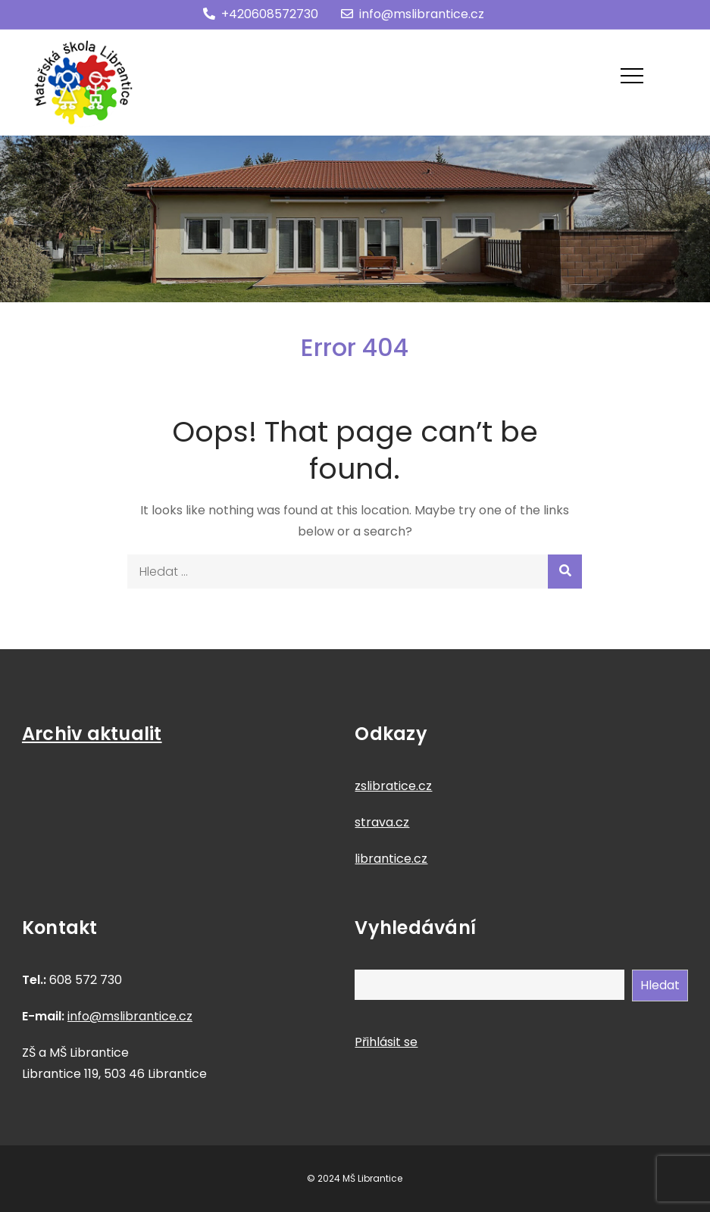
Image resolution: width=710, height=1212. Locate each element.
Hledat (660, 985)
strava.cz (382, 822)
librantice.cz (391, 858)
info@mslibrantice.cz (412, 14)
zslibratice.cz (393, 786)
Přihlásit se (386, 1042)
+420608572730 (260, 14)
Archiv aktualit (92, 733)
